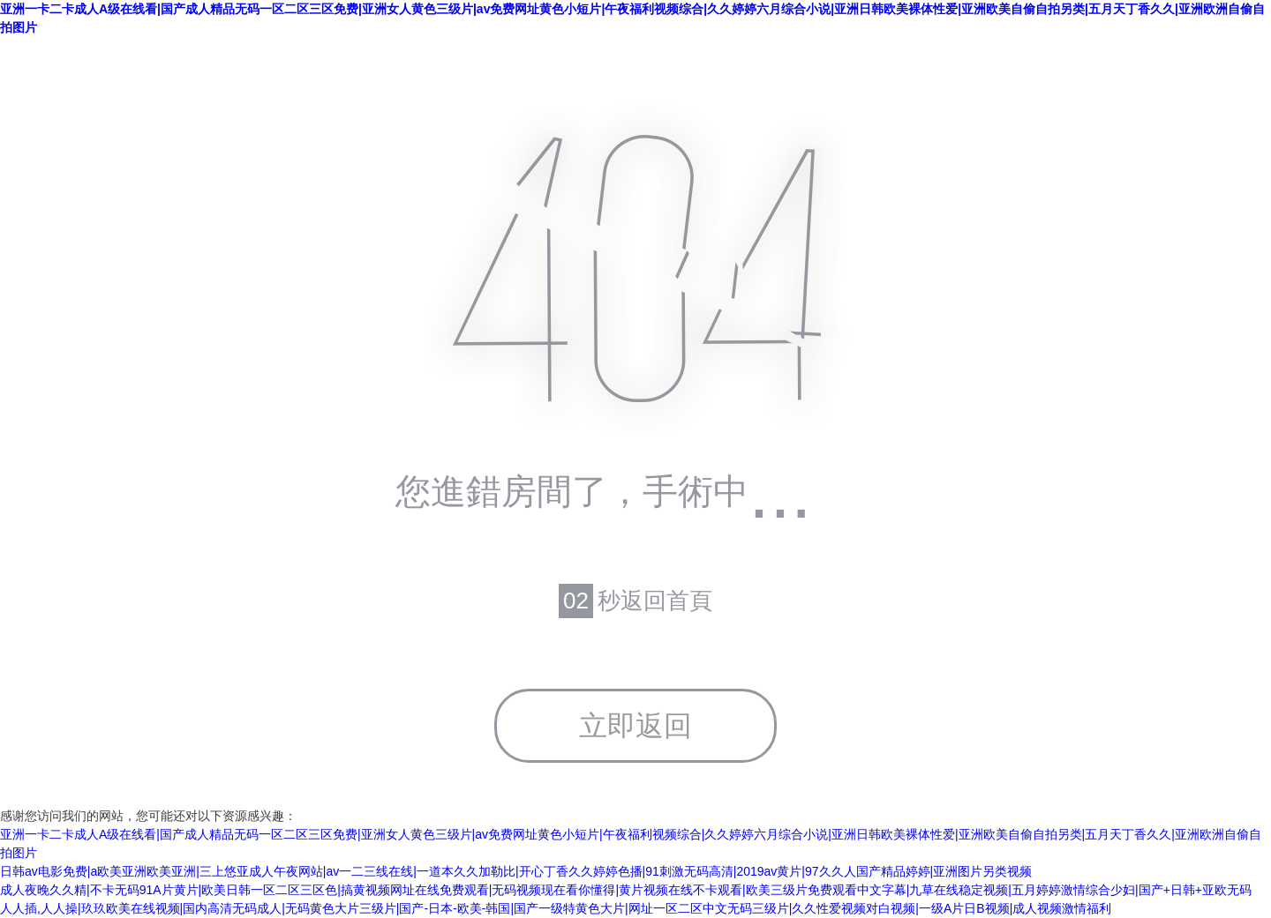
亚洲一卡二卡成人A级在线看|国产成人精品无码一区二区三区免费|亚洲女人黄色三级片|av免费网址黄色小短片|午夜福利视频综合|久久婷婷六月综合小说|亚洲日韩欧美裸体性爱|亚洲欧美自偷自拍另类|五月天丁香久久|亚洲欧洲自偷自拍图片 (632, 18)
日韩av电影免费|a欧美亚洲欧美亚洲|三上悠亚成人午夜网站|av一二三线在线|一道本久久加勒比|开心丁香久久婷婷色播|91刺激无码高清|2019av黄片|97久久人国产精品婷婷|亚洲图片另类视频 (516, 871)
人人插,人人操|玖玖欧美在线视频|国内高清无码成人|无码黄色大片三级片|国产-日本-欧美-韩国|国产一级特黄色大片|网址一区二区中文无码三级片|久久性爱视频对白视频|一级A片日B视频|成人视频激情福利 (555, 908)
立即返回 (635, 726)
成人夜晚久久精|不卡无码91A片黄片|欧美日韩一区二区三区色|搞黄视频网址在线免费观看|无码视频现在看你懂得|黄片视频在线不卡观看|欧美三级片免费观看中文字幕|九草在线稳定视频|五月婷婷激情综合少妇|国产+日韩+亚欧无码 (626, 890)
